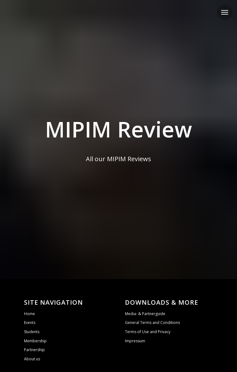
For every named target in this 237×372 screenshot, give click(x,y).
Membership (35, 341)
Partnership (34, 349)
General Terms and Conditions (152, 322)
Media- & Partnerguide (145, 313)
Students (31, 331)
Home (29, 313)
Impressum (135, 341)
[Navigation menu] (224, 12)
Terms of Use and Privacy (147, 331)
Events (29, 322)
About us (32, 359)
